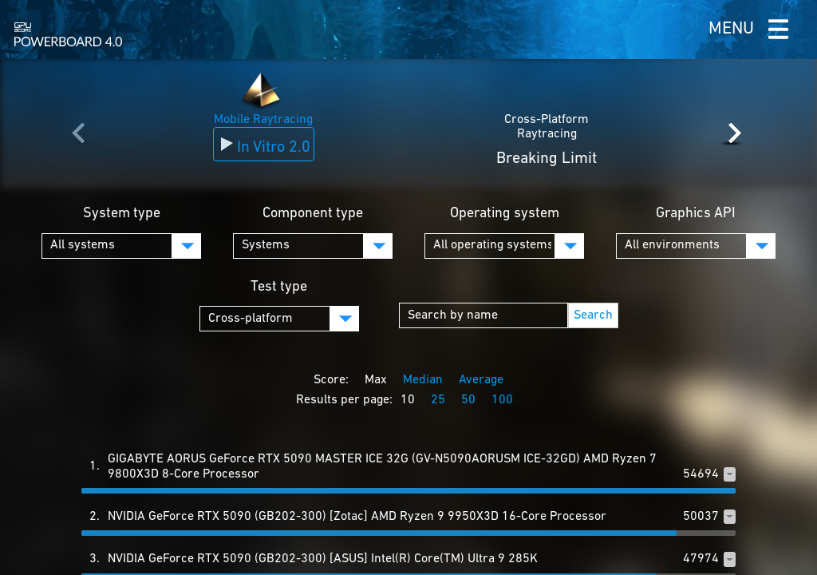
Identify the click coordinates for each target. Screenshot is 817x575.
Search (593, 315)
